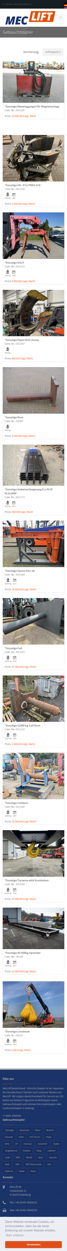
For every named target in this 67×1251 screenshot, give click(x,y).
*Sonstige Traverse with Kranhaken (27, 880)
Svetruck (9, 1171)
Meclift (29, 1157)
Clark (21, 1137)
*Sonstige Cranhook (17, 1032)
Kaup (39, 1150)
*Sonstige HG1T (14, 263)
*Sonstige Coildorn (16, 803)
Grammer (42, 1143)
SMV (17, 1164)
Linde (7, 1157)
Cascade (9, 1137)
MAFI (18, 1157)
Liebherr (52, 1150)
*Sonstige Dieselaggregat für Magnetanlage (32, 107)
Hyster (56, 1143)
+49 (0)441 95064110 (26, 1202)
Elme (7, 1143)
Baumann (24, 1130)
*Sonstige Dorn (14, 417)
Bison (38, 1130)
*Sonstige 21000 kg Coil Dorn (22, 726)
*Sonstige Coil (13, 648)
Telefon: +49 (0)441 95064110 (17, 4)
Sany (40, 1157)
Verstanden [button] (34, 1244)
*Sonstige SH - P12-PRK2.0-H (22, 185)
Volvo (33, 1171)
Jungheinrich (11, 1150)
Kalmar (27, 1150)
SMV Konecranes (33, 1164)
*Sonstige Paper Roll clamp (22, 340)
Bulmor (50, 1130)
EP (16, 1143)
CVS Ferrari (34, 1137)
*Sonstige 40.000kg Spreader (23, 953)
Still (49, 1164)
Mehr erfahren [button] (15, 1235)
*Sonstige (9, 1130)
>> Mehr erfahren (12, 1115)
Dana (48, 1137)
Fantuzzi (28, 1143)
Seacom (53, 1157)
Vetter (22, 1171)
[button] (53, 52)
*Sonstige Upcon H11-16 (19, 571)
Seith (7, 1164)
